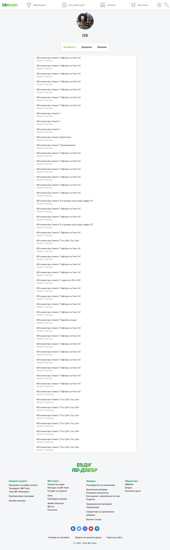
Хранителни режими (96, 489)
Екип (50, 495)
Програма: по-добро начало (23, 485)
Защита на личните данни (88, 537)
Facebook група (133, 491)
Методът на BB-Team (58, 487)
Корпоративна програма (21, 496)
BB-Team (53, 481)
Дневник (87, 47)
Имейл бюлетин (56, 503)
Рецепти (90, 499)
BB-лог (51, 506)
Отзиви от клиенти (57, 491)
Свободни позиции (57, 499)
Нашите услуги (17, 481)
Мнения (102, 47)
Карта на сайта (114, 537)
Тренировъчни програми (99, 504)
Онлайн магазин (17, 500)
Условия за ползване (58, 537)
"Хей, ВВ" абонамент (19, 491)
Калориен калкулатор (97, 493)
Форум (128, 487)
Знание (90, 481)
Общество (131, 481)
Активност (69, 47)
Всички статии (93, 519)
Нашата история (56, 484)
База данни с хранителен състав (103, 496)
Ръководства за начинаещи (100, 485)
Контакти (52, 510)
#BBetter (129, 484)
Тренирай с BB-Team (19, 488)
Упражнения (92, 507)
